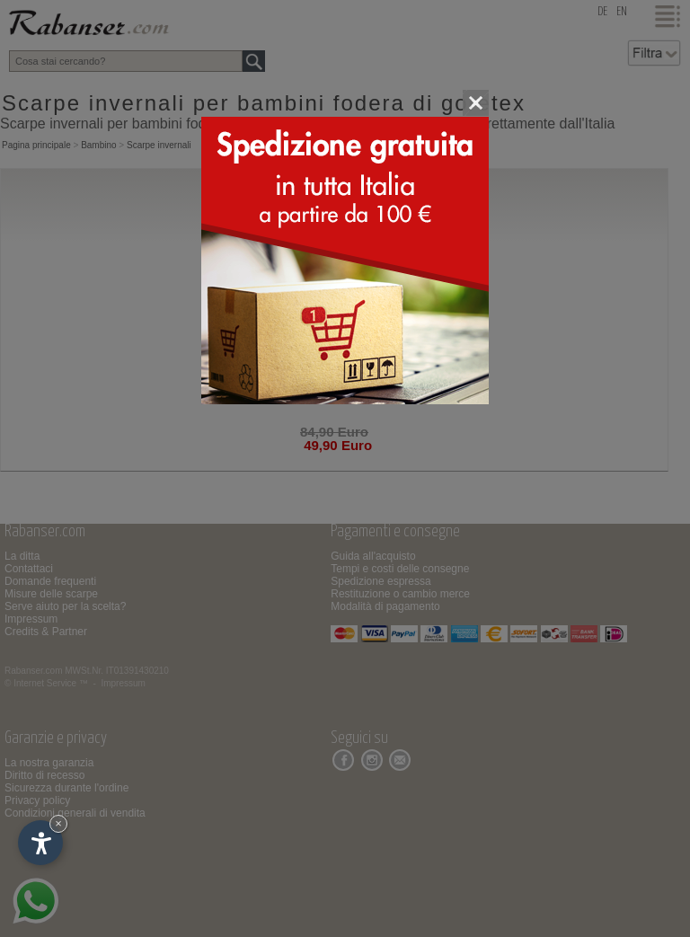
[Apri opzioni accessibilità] (40, 842)
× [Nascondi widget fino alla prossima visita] (58, 823)
